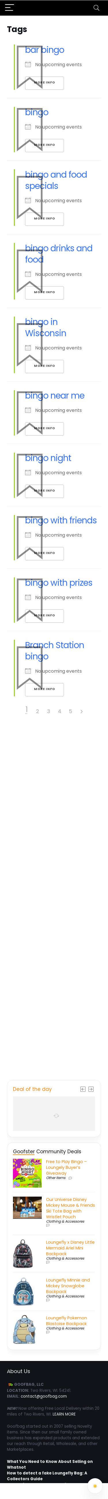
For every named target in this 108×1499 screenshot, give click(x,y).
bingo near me (54, 396)
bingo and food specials (56, 180)
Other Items (55, 1177)
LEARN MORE (64, 1414)
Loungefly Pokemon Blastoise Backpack (66, 1321)
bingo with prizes (58, 583)
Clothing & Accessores (65, 1221)
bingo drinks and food (58, 254)
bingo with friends (61, 520)
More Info (44, 218)
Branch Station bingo (54, 651)
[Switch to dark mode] (95, 1486)
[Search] (96, 8)
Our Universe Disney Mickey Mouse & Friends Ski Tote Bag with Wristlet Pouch (70, 1208)
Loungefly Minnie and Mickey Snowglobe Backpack (68, 1286)
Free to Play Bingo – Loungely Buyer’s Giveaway (66, 1167)
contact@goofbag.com (44, 1396)
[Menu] (9, 8)
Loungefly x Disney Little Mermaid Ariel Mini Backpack (70, 1248)
